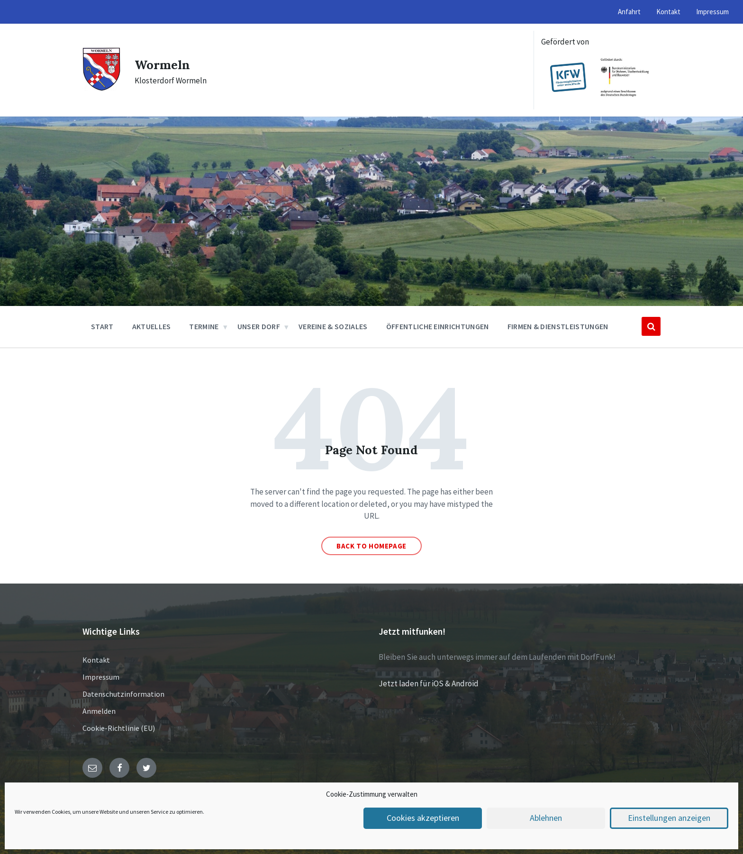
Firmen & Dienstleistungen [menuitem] (557, 326)
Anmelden (99, 711)
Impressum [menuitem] (712, 11)
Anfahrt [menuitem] (629, 11)
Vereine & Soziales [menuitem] (333, 326)
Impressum (100, 677)
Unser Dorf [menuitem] (258, 326)
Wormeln (166, 64)
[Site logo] (101, 88)
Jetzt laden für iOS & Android (429, 683)
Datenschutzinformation (123, 694)
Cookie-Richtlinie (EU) (118, 728)
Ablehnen (546, 818)
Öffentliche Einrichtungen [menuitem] (437, 326)
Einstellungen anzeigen (669, 818)
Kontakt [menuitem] (668, 11)
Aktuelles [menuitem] (151, 326)
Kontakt (96, 660)
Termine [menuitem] (203, 326)
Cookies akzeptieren (422, 818)
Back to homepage (371, 545)
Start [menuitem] (102, 326)
